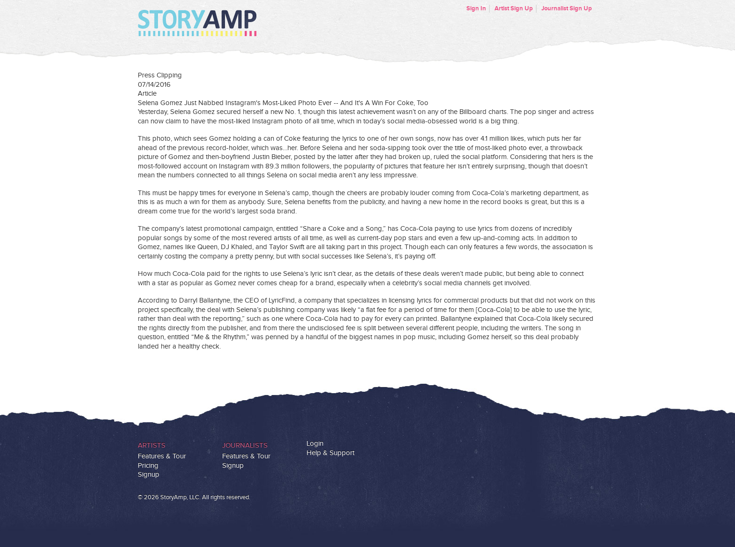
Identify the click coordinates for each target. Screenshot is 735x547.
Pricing (148, 466)
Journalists (245, 445)
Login (315, 444)
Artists (151, 445)
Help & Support (330, 453)
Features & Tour (162, 456)
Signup (148, 475)
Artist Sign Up (514, 8)
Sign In (476, 8)
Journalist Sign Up (566, 8)
